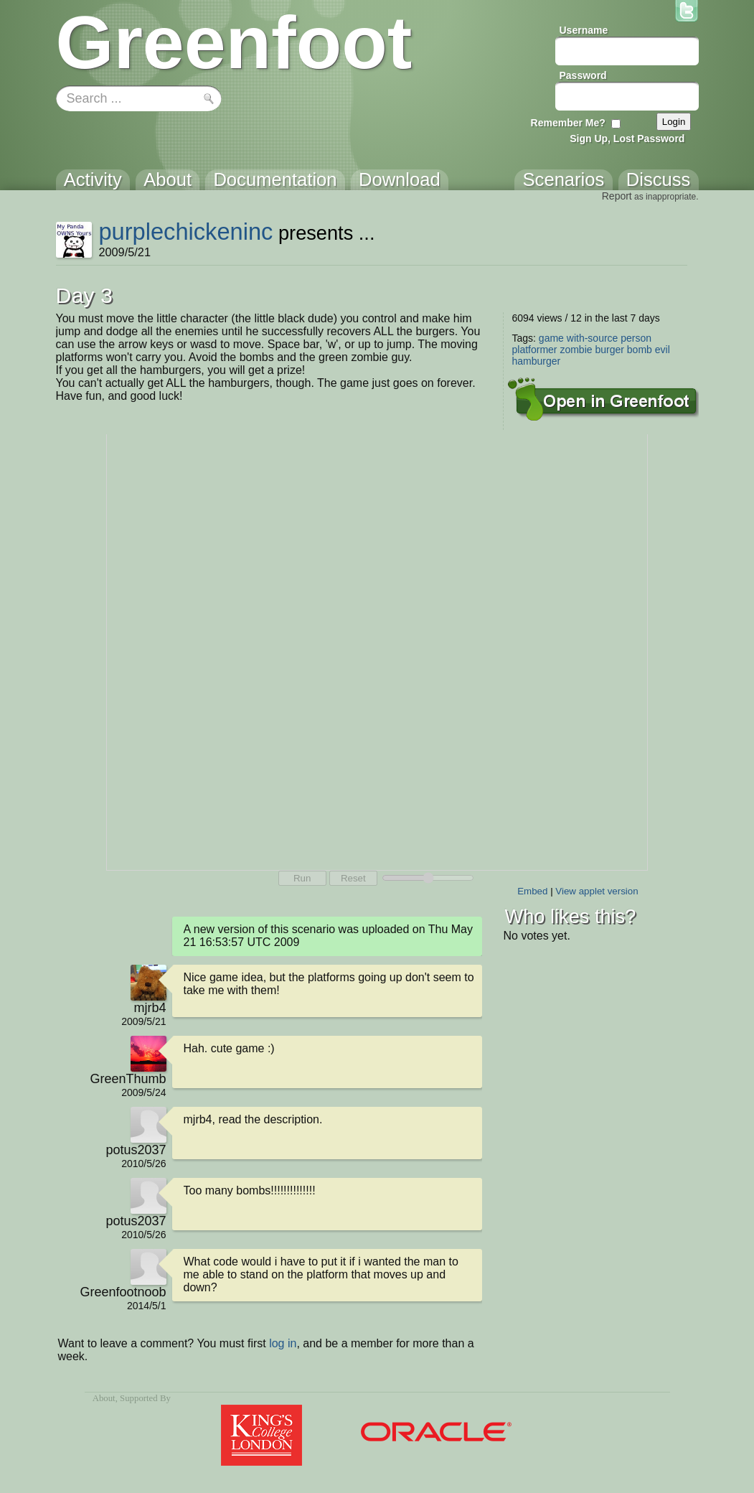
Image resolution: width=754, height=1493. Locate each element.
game (551, 338)
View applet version (596, 891)
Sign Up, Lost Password (627, 138)
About (104, 1398)
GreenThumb (128, 1079)
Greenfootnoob (123, 1292)
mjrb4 (149, 1008)
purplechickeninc (185, 231)
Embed (532, 891)
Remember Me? (568, 122)
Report (617, 196)
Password (583, 75)
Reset (353, 878)
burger (609, 349)
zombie (576, 349)
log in (282, 1343)
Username (584, 30)
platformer (534, 349)
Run (302, 878)
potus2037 (135, 1150)
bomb (639, 349)
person (636, 338)
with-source (592, 338)
